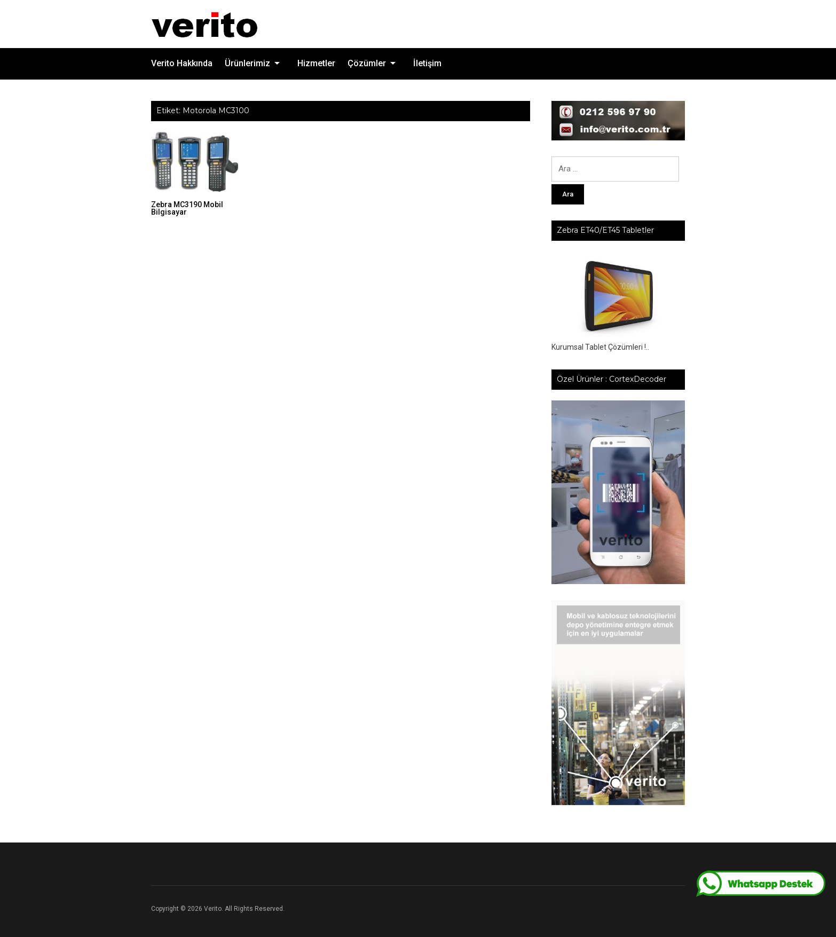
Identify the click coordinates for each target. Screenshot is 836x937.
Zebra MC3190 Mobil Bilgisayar (187, 208)
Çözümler (367, 63)
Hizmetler (316, 63)
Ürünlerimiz (247, 63)
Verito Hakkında (181, 63)
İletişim (427, 63)
